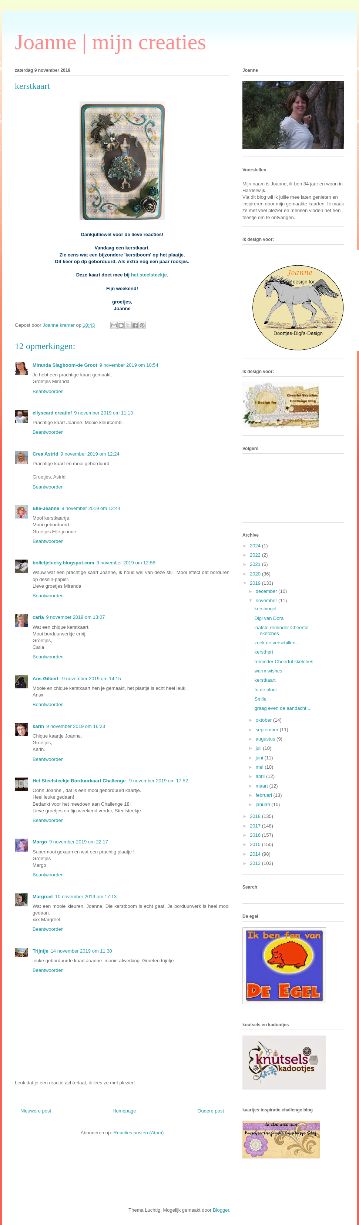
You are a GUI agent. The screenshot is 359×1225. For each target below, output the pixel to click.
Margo (40, 842)
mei (260, 767)
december (267, 591)
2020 (256, 574)
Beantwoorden (48, 391)
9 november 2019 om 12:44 (90, 508)
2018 (256, 816)
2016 (256, 835)
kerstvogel (265, 608)
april (261, 776)
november (267, 600)
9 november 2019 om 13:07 (75, 617)
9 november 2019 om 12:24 (90, 454)
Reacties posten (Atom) (139, 1132)
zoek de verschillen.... (277, 642)
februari (265, 795)
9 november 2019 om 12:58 (126, 562)
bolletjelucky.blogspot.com (63, 562)
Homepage (124, 1111)
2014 (256, 854)
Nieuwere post (35, 1111)
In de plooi (265, 689)
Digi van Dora (268, 618)
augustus (266, 739)
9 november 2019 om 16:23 (75, 726)
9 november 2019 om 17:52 (158, 780)
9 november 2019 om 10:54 (129, 365)
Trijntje (40, 951)
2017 (256, 826)
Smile (260, 699)
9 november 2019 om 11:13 (103, 413)
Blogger (221, 1210)
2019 (256, 583)
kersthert (263, 652)
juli (259, 748)
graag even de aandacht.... (283, 708)
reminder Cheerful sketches (283, 661)
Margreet (43, 896)
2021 (256, 564)
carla (38, 617)
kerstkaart (264, 680)
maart (262, 786)
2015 (256, 844)
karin (38, 726)
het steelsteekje (149, 275)
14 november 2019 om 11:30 (81, 951)
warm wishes (268, 671)
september (268, 729)
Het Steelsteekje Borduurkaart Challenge (80, 780)
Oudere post (210, 1111)
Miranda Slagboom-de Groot (65, 365)
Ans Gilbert (46, 678)
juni (260, 758)
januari (264, 804)
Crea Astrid (45, 454)
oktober (264, 720)
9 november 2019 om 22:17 (78, 842)
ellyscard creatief (52, 413)
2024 (256, 545)
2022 (256, 555)
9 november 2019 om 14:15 (91, 678)
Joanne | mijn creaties (110, 42)
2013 (256, 863)
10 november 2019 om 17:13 (86, 896)
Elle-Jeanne (46, 508)
